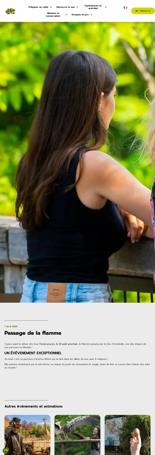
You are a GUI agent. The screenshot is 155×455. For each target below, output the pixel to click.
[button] (149, 453)
